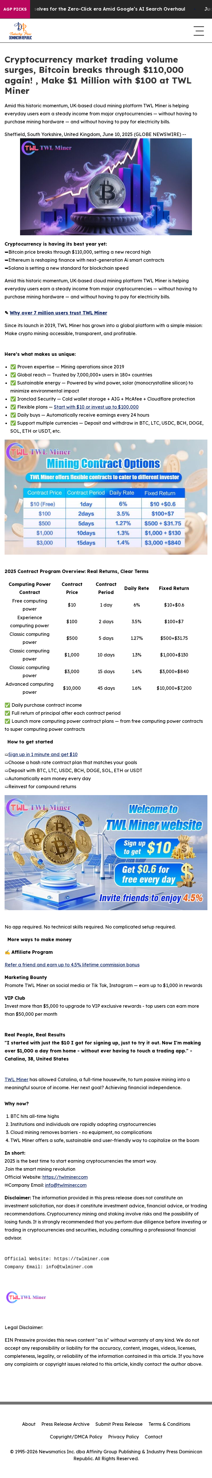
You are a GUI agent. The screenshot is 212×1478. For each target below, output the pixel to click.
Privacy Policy (123, 1437)
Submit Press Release (119, 1424)
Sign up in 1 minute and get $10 (43, 754)
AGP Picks (15, 9)
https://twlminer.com (65, 1177)
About (29, 1424)
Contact (153, 1437)
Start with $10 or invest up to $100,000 (96, 407)
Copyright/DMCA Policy (76, 1437)
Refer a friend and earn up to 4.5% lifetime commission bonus (72, 965)
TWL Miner (16, 1079)
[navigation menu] (198, 30)
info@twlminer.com (66, 1185)
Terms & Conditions (169, 1424)
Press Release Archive (65, 1424)
